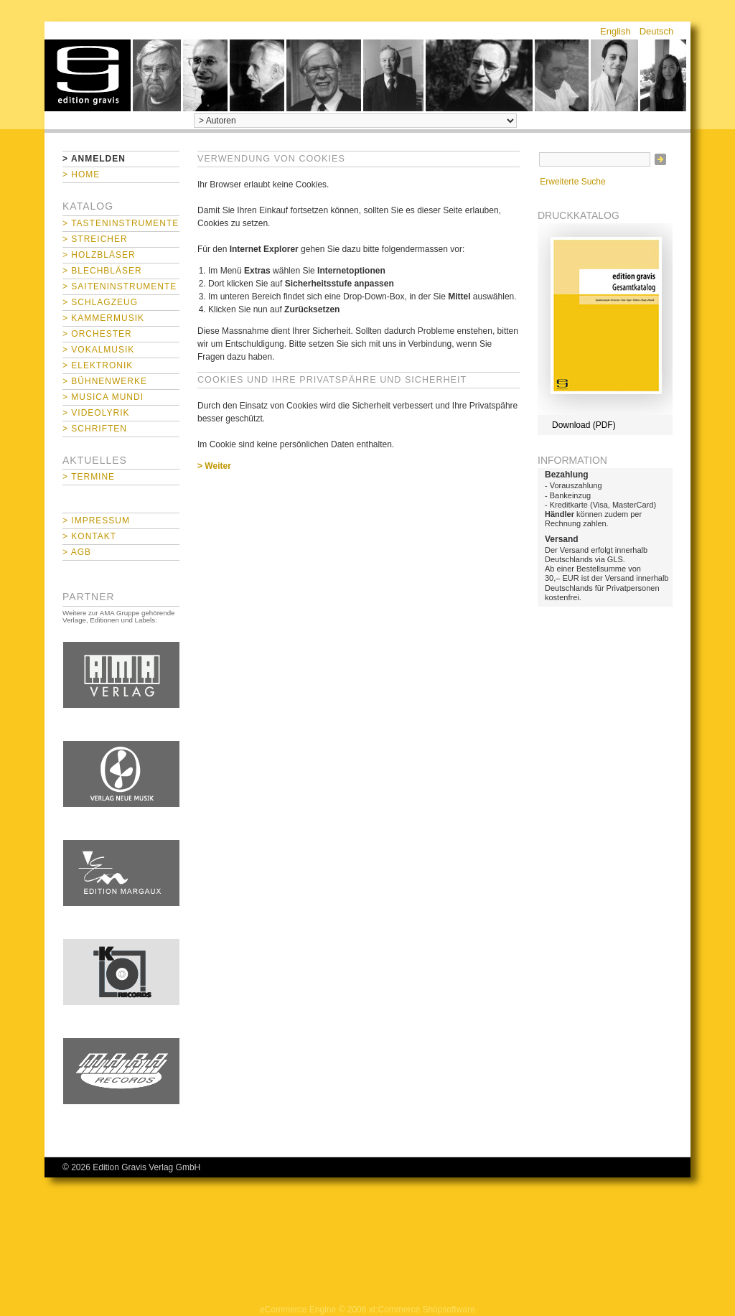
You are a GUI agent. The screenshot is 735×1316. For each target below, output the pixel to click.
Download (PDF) (584, 425)
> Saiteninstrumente (119, 286)
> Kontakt (89, 536)
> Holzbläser (99, 255)
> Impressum (96, 520)
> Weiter (214, 466)
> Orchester (97, 334)
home (88, 75)
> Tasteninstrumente (120, 223)
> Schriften (94, 429)
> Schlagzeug (100, 302)
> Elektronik (97, 365)
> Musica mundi (103, 397)
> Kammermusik (103, 318)
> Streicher (95, 239)
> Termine (88, 477)
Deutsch (657, 31)
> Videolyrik (95, 413)
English (615, 31)
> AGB (76, 552)
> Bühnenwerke (104, 381)
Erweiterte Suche (572, 182)
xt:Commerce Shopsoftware (422, 1310)
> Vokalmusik (98, 350)
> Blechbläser (102, 271)
